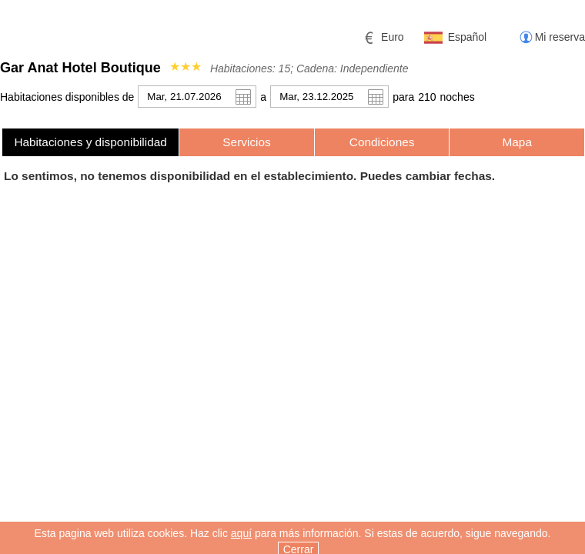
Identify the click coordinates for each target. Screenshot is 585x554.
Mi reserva (560, 37)
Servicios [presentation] (246, 142)
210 (427, 97)
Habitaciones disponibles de (67, 97)
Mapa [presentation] (517, 142)
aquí (241, 543)
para (403, 97)
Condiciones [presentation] (382, 142)
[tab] (90, 141)
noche (457, 97)
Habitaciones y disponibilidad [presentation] (90, 142)
